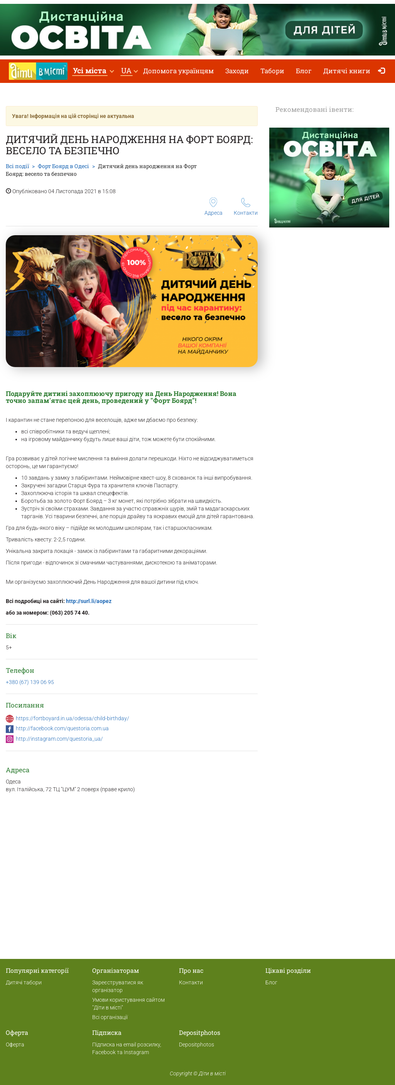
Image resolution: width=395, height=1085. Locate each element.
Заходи (237, 70)
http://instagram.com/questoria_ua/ (59, 739)
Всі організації (110, 1017)
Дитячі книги (346, 70)
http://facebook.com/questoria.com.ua (62, 728)
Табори (272, 70)
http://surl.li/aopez (88, 601)
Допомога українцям (178, 70)
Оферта (15, 1044)
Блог (304, 70)
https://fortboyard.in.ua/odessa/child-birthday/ (72, 718)
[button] (93, 71)
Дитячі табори (24, 982)
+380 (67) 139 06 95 (30, 682)
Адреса (213, 206)
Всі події (17, 166)
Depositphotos (196, 1044)
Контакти (246, 207)
